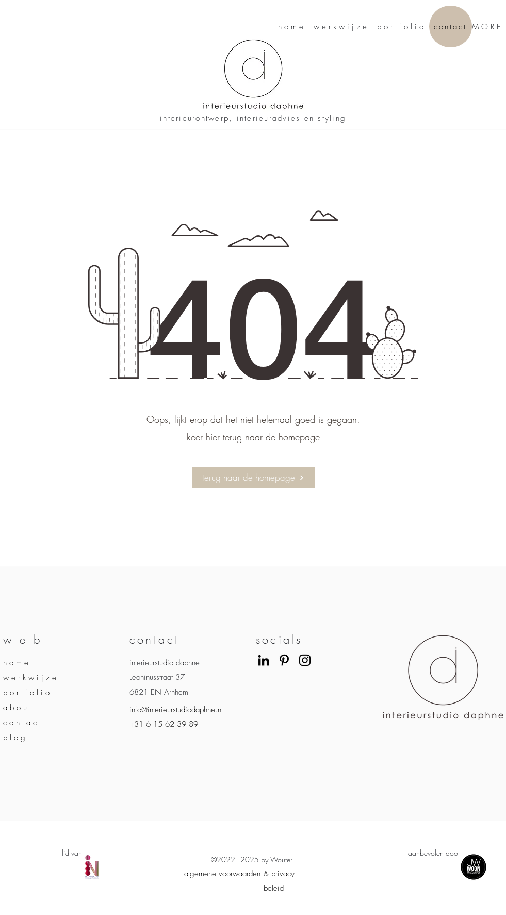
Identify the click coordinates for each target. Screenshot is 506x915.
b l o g (14, 737)
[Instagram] (305, 660)
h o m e (15, 663)
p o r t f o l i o (26, 693)
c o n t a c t (22, 722)
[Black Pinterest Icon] (284, 660)
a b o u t (17, 707)
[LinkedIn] (263, 660)
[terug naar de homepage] (253, 477)
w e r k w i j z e (29, 678)
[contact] (450, 26)
